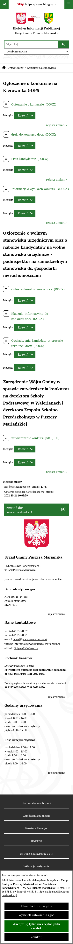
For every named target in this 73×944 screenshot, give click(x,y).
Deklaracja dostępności (36, 866)
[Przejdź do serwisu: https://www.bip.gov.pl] (36, 4)
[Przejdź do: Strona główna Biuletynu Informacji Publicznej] (4, 68)
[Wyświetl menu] (68, 4)
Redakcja (36, 841)
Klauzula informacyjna (36, 906)
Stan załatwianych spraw (36, 803)
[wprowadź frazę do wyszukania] (31, 44)
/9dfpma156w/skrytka (26, 648)
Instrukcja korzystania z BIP (36, 853)
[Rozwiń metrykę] (24, 115)
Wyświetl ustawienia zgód (36, 915)
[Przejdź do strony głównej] (36, 25)
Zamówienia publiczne (36, 815)
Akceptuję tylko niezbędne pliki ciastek (36, 926)
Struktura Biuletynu (36, 828)
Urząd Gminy (15, 68)
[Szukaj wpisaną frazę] (63, 44)
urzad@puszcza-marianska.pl (30, 639)
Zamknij (36, 937)
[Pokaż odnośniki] (4, 4)
